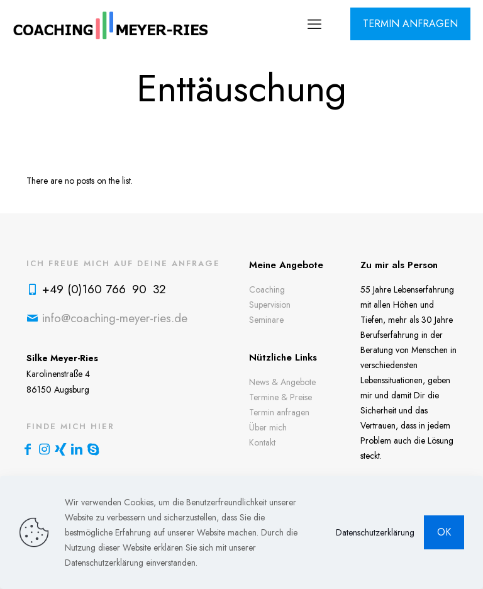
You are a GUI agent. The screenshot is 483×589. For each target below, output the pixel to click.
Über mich (268, 427)
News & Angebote (282, 382)
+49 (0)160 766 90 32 (104, 289)
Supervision (270, 304)
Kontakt (262, 442)
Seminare (266, 319)
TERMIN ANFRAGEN (410, 23)
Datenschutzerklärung (375, 532)
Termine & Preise (280, 397)
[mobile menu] (314, 24)
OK (444, 532)
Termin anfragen (279, 412)
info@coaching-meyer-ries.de (114, 318)
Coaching (267, 289)
